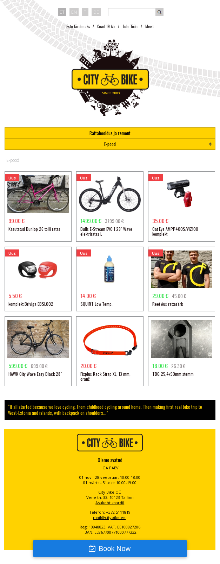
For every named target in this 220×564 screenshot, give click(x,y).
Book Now (115, 548)
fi (85, 12)
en (74, 12)
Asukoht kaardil (109, 502)
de (96, 12)
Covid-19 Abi (106, 26)
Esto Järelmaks (78, 26)
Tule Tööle (130, 26)
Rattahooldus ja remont (110, 133)
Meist (149, 26)
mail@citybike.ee (109, 517)
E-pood (110, 143)
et (62, 12)
